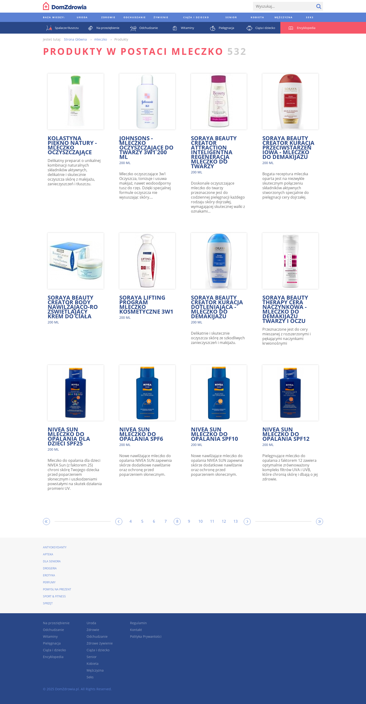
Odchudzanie (53, 629)
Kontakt (136, 629)
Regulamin (138, 623)
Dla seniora (52, 561)
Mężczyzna (95, 670)
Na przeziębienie (56, 623)
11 (212, 521)
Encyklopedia (53, 657)
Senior (92, 657)
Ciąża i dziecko (54, 650)
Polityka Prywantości (146, 636)
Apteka (48, 554)
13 (235, 521)
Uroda (91, 623)
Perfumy (49, 582)
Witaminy (50, 636)
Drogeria (50, 568)
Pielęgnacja (52, 643)
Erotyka (49, 575)
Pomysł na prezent (57, 589)
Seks (90, 677)
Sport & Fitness (54, 596)
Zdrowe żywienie (100, 643)
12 (224, 521)
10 (200, 521)
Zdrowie (93, 629)
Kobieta (93, 663)
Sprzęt (48, 603)
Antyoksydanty (55, 547)
